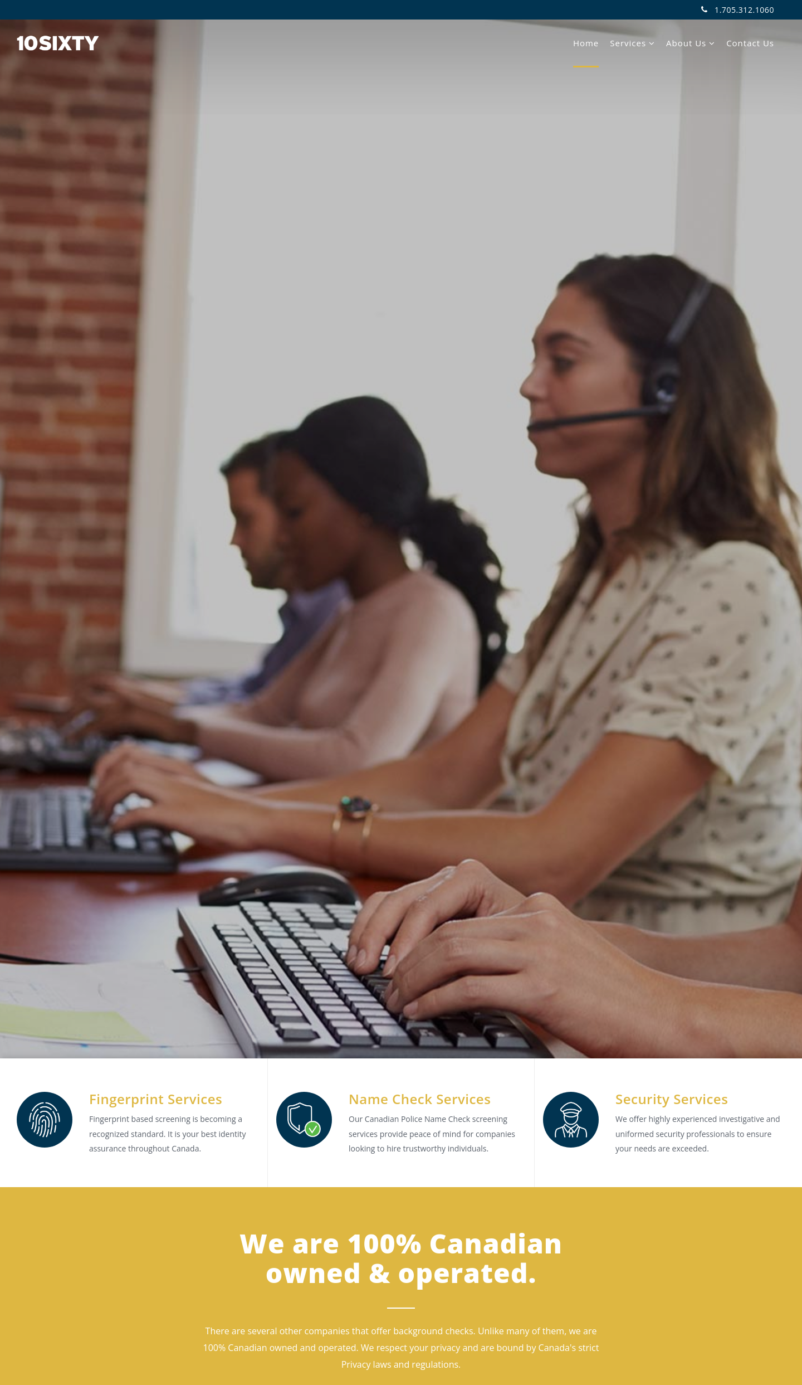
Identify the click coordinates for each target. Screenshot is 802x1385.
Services (632, 42)
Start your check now (401, 629)
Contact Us (750, 42)
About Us (690, 42)
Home (586, 42)
